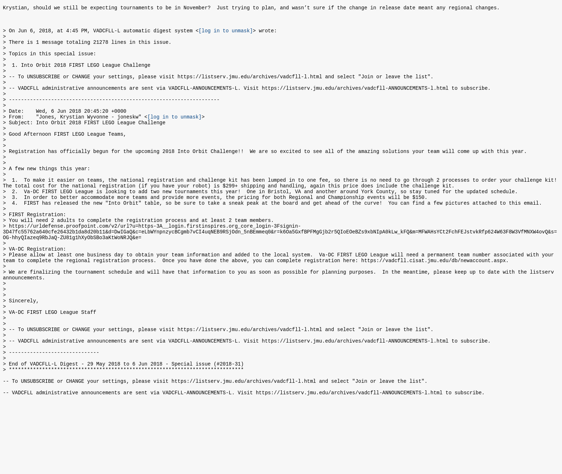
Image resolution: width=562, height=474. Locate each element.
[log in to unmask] (226, 35)
